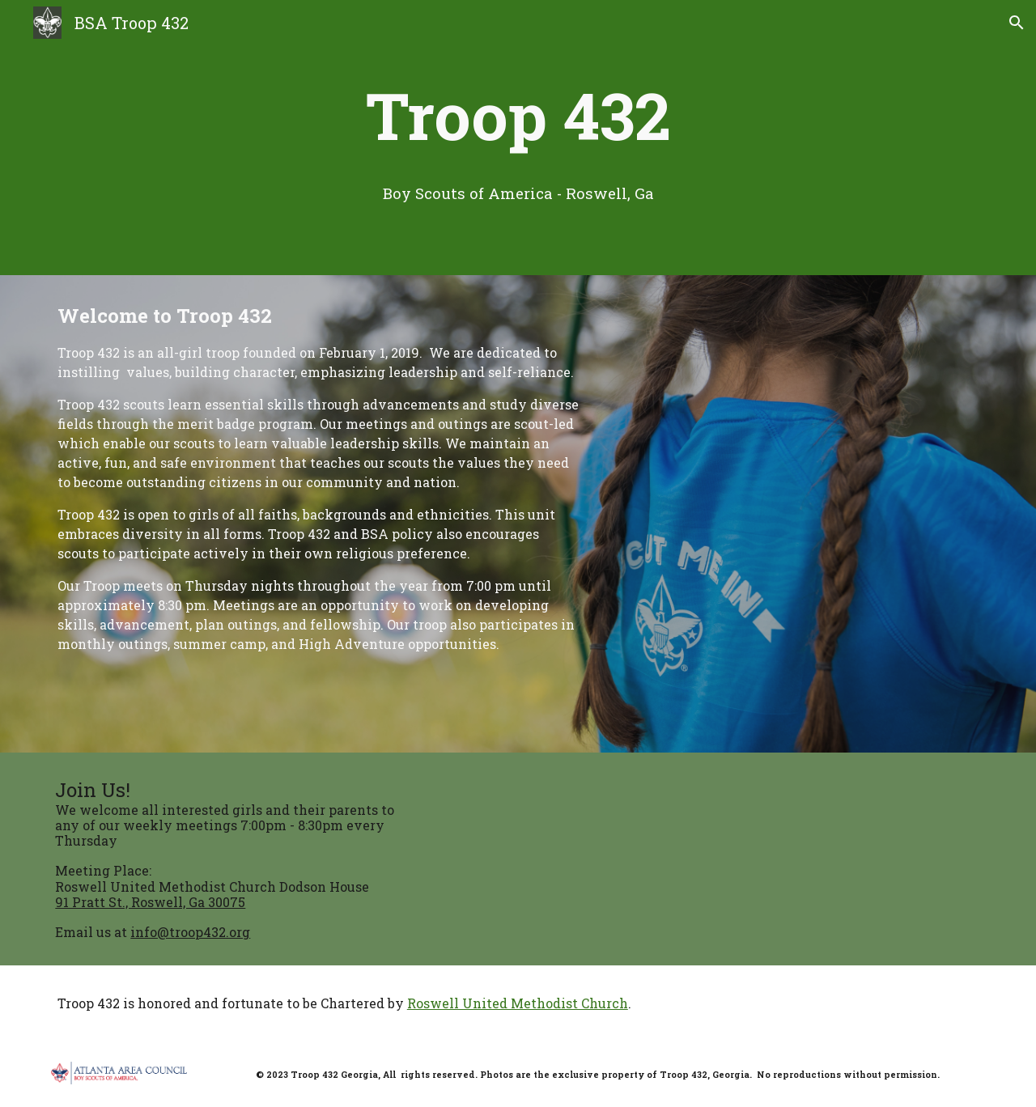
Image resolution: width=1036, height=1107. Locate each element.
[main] (518, 115)
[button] (1016, 22)
